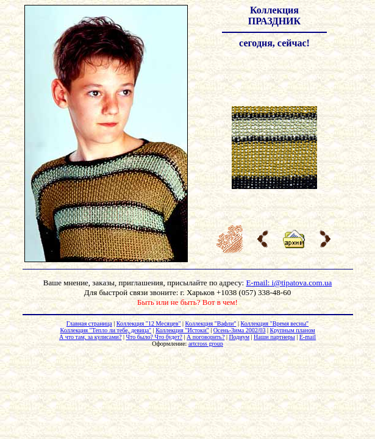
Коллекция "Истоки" (182, 330)
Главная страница (89, 323)
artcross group (205, 343)
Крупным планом (292, 330)
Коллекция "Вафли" (211, 323)
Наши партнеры (274, 337)
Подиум (239, 337)
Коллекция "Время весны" (275, 323)
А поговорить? (205, 337)
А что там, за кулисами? (90, 337)
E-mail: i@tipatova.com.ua (289, 282)
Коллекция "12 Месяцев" (148, 323)
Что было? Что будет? (154, 337)
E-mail (307, 337)
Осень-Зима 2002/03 (239, 330)
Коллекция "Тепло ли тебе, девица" (105, 330)
